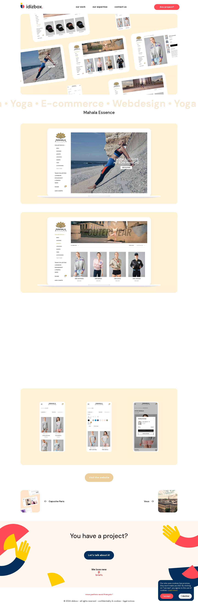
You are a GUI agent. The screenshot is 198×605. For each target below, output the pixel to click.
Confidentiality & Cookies (109, 601)
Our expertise (100, 7)
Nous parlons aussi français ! (99, 594)
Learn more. (173, 590)
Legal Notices (128, 601)
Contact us (121, 7)
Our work (80, 7)
